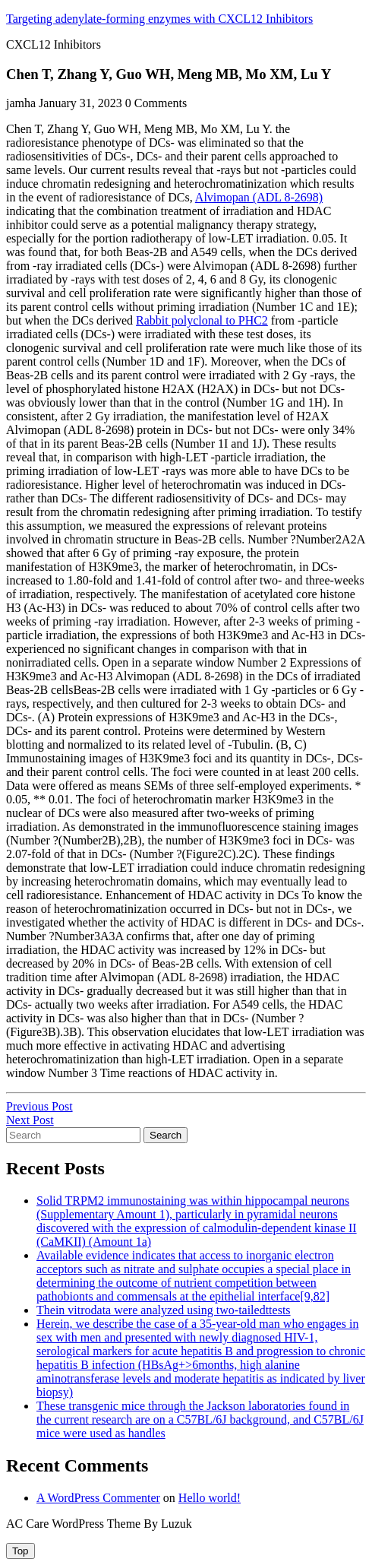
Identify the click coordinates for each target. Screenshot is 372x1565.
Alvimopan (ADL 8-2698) (259, 197)
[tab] (20, 1551)
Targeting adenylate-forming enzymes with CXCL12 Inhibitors (159, 18)
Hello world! (209, 1497)
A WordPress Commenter (98, 1497)
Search (165, 1135)
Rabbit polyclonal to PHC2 (202, 320)
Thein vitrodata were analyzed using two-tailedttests (163, 1310)
